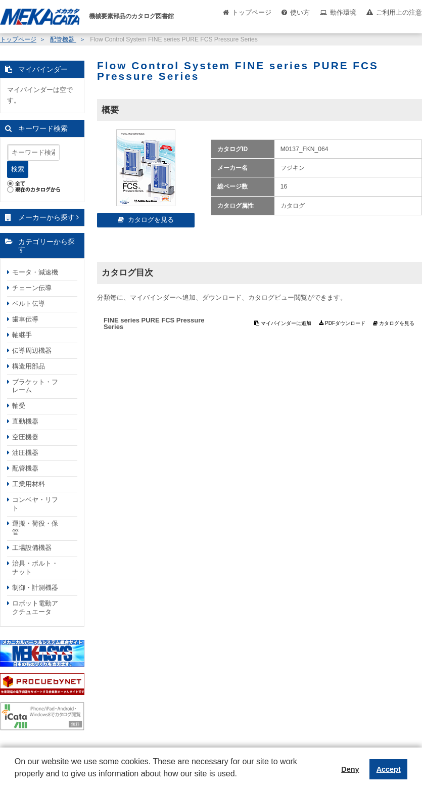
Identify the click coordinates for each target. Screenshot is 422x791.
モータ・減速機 (35, 272)
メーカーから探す (46, 217)
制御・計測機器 (35, 587)
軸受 (18, 405)
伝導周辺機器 (32, 350)
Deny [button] (350, 769)
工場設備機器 (32, 547)
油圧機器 (25, 452)
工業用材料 (28, 484)
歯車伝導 (25, 319)
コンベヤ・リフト (35, 504)
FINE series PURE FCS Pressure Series (154, 323)
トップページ (251, 12)
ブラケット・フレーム (35, 386)
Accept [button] (389, 769)
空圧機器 (25, 437)
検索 (17, 169)
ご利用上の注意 (399, 12)
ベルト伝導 (28, 303)
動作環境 (343, 12)
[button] (16, 781)
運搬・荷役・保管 (35, 528)
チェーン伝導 (32, 288)
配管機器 (63, 39)
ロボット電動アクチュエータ (35, 607)
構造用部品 (28, 366)
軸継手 (22, 335)
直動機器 (25, 421)
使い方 (300, 12)
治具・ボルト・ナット (35, 568)
